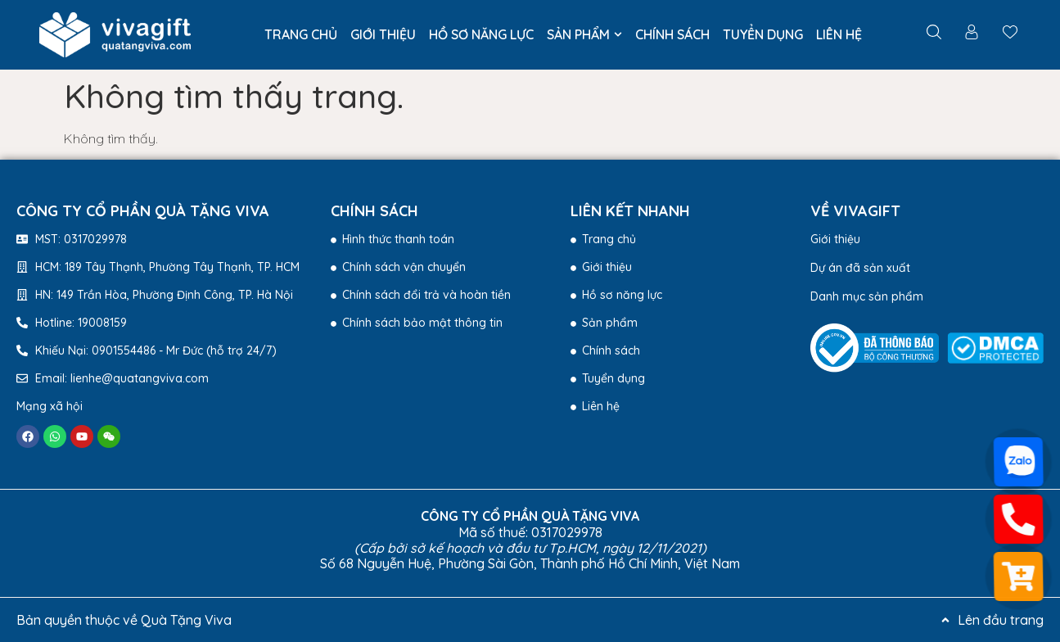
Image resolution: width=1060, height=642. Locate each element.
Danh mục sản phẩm (866, 296)
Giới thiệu (835, 239)
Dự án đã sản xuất (860, 267)
